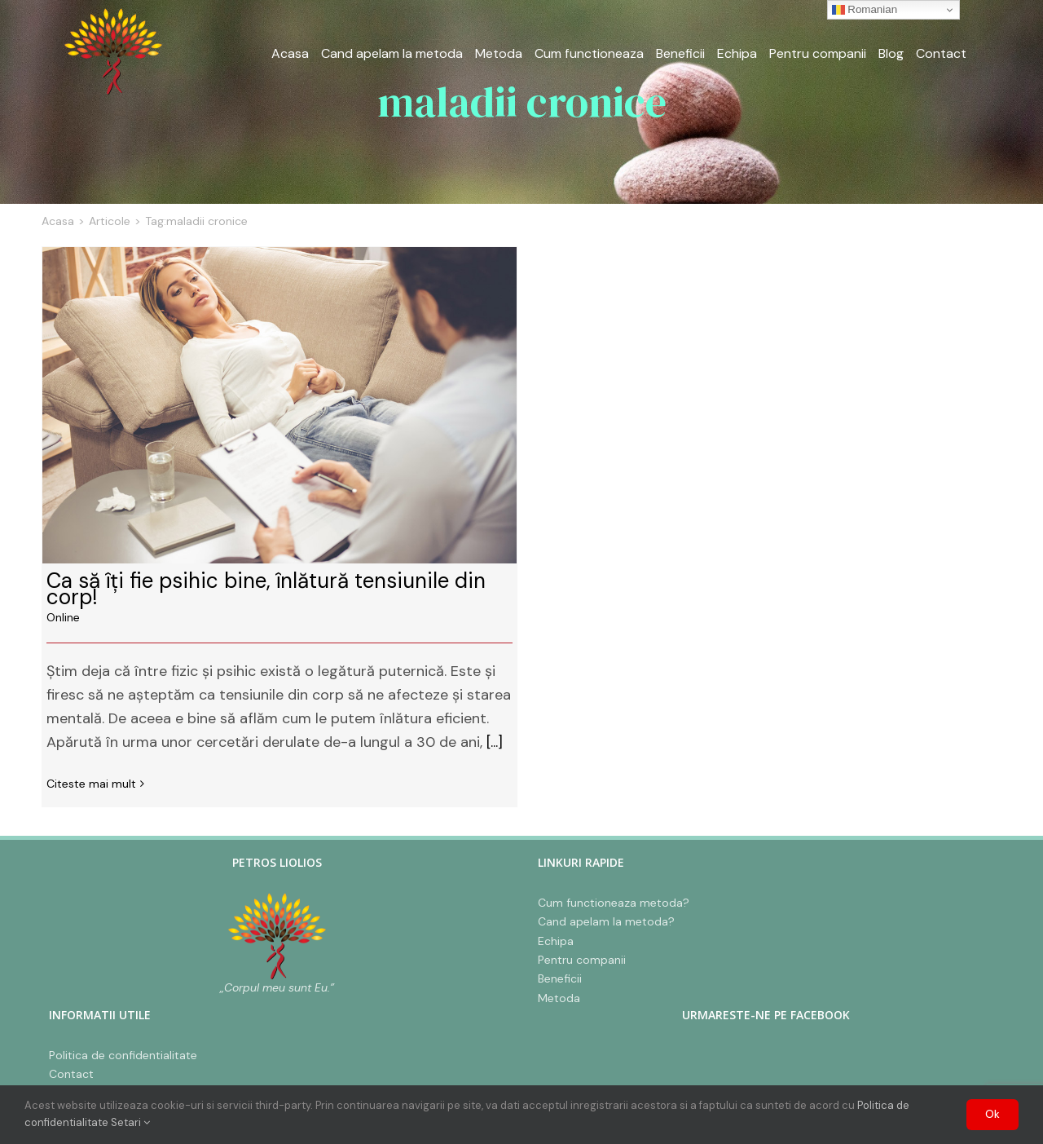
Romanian (864, 9)
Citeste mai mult (91, 783)
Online (63, 617)
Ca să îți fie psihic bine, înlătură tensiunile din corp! (266, 589)
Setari (130, 1122)
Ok (992, 1114)
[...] (494, 742)
